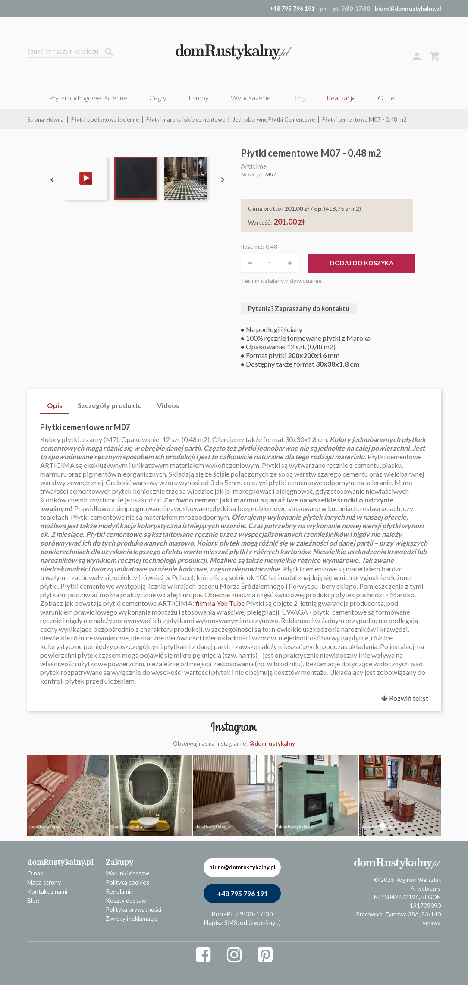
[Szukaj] (70, 52)
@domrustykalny (272, 743)
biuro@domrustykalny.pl (408, 8)
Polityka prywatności (133, 909)
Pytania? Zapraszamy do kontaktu (298, 308)
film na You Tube (220, 603)
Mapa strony (44, 882)
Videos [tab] (168, 405)
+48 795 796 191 (242, 893)
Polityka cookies (127, 882)
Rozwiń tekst (404, 698)
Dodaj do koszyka (361, 263)
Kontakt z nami (47, 891)
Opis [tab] (55, 405)
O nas (35, 873)
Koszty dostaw (126, 900)
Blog (33, 900)
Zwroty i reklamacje (132, 918)
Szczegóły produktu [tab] (110, 405)
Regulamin (120, 891)
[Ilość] (270, 263)
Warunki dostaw (127, 873)
